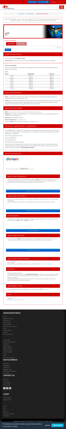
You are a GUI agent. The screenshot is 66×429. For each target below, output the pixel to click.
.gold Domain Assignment (33, 191)
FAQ (4, 410)
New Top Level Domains (10, 326)
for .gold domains (21, 119)
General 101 (6, 367)
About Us (6, 379)
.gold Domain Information (33, 210)
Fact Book (6, 363)
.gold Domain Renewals (33, 250)
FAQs (4, 355)
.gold (6, 71)
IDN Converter (7, 324)
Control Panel (7, 397)
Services (5, 332)
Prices (5, 328)
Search (8, 49)
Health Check (7, 346)
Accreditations (7, 383)
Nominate (21, 13)
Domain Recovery (8, 334)
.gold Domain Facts (33, 230)
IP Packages (6, 340)
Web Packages (7, 350)
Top (4, 408)
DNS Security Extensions (10, 371)
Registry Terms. (44, 289)
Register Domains (8, 318)
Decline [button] (47, 425)
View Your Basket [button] (43, 2)
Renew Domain (7, 399)
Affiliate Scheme (7, 348)
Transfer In (6, 344)
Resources (6, 373)
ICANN (55, 179)
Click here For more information (45, 264)
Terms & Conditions (8, 357)
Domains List (6, 320)
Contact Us (6, 381)
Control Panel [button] (32, 2)
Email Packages (7, 352)
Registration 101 (7, 369)
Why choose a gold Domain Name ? (15, 299)
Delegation (6, 365)
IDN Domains (7, 322)
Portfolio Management (9, 342)
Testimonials (6, 385)
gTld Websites (30, 13)
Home (5, 316)
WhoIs (5, 354)
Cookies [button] (14, 426)
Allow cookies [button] (57, 425)
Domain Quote (7, 330)
